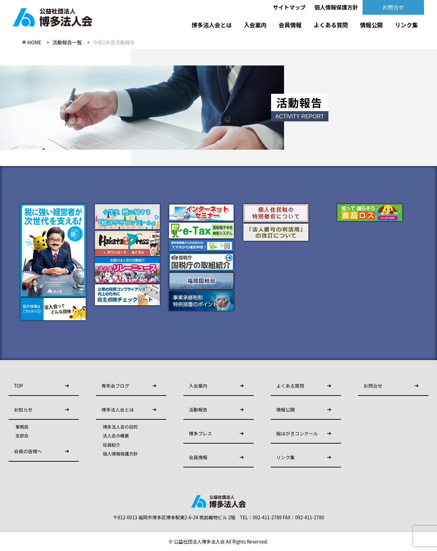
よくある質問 (331, 25)
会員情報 (290, 25)
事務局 (21, 427)
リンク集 (406, 25)
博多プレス (200, 433)
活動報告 (198, 409)
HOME (34, 42)
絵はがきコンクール (297, 433)
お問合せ (393, 7)
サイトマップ (289, 7)
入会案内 (255, 25)
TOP (18, 385)
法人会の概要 (116, 435)
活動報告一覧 (67, 42)
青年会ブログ (115, 385)
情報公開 (371, 25)
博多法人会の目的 (120, 427)
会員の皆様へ (28, 451)
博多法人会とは (211, 25)
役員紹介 (111, 445)
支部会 (21, 435)
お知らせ (23, 409)
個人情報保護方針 (336, 7)
